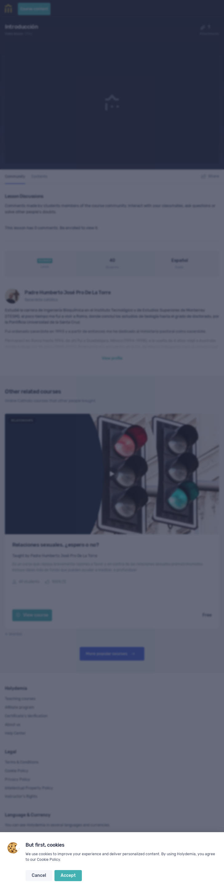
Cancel (39, 875)
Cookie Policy (48, 859)
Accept (68, 875)
